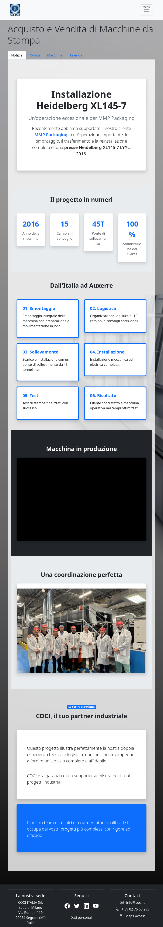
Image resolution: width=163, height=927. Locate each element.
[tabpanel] (81, 465)
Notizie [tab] (16, 55)
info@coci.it (132, 902)
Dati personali (81, 917)
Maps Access (132, 916)
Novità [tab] (35, 55)
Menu (146, 9)
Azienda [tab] (76, 55)
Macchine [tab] (54, 55)
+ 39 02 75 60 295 (132, 909)
